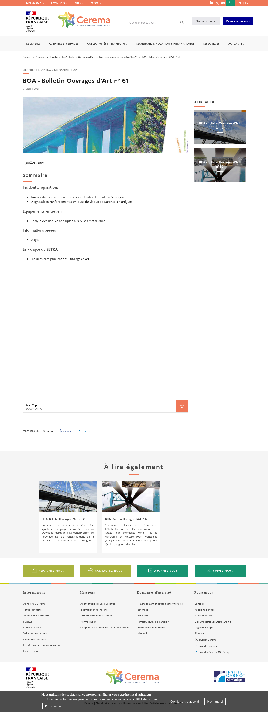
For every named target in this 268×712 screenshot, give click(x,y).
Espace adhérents (238, 21)
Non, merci (215, 701)
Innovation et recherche (94, 609)
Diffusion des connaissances (96, 615)
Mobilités (143, 615)
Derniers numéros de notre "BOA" (118, 56)
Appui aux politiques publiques (97, 603)
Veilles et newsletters (35, 633)
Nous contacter (206, 21)
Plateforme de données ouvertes (41, 645)
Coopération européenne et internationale (104, 627)
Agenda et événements (36, 615)
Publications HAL (204, 615)
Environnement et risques (152, 627)
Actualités (236, 43)
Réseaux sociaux (32, 627)
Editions (199, 603)
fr (240, 3)
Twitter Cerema (208, 639)
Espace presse (31, 651)
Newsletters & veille (47, 56)
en (246, 3)
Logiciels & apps (204, 627)
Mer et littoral (145, 633)
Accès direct (33, 3)
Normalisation (88, 621)
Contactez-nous (108, 570)
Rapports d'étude (205, 609)
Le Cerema (33, 43)
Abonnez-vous (165, 570)
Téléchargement (182, 406)
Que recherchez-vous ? (143, 22)
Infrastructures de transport (153, 621)
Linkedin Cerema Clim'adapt (214, 652)
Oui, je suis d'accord (184, 701)
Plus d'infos (53, 706)
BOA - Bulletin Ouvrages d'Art (78, 56)
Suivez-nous (223, 570)
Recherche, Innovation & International (165, 43)
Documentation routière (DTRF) (213, 621)
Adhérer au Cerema (34, 603)
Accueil (27, 56)
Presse (94, 3)
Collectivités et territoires (107, 43)
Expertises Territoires (35, 639)
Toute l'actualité (32, 609)
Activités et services (63, 43)
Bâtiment (143, 609)
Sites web (200, 633)
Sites (78, 3)
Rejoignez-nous (51, 570)
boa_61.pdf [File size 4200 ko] (32, 404)
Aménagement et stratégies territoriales (160, 603)
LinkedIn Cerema (208, 645)
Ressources (58, 3)
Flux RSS (27, 621)
